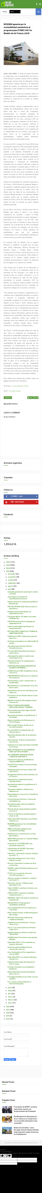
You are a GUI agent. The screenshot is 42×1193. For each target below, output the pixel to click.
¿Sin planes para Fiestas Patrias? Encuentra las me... (20, 647)
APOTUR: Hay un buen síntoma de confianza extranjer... (20, 918)
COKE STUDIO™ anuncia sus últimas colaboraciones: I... (21, 894)
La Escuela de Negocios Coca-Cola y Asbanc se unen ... (21, 859)
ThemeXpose (17, 1143)
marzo (10, 997)
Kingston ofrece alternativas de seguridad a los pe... (19, 612)
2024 (8, 568)
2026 (8, 562)
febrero (11, 1000)
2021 (8, 1010)
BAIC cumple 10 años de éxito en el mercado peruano (20, 726)
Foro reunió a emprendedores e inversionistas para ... (19, 983)
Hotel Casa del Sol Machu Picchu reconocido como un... (20, 948)
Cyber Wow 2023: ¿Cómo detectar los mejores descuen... (21, 943)
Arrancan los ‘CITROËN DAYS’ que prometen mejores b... (20, 844)
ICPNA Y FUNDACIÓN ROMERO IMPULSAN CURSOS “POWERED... (21, 706)
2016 (8, 1016)
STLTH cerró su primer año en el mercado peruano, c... (19, 874)
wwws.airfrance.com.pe (20, 386)
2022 (8, 1007)
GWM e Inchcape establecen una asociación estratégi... (19, 830)
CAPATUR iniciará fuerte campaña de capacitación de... (21, 622)
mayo (10, 990)
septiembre (12, 583)
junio (10, 987)
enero (10, 1003)
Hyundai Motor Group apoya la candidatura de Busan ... (19, 904)
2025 (8, 565)
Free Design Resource (30, 1143)
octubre (11, 580)
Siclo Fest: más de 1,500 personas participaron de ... (20, 884)
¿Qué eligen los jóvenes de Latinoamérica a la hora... (18, 598)
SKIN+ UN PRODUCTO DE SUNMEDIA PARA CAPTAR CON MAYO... (21, 751)
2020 (8, 1013)
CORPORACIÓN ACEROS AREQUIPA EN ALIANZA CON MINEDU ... (22, 667)
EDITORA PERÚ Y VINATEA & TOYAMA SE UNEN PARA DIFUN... (22, 632)
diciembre (12, 574)
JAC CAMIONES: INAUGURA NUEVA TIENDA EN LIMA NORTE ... (20, 756)
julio (10, 589)
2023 (8, 571)
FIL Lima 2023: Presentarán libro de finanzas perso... (21, 731)
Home (4, 12)
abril (10, 994)
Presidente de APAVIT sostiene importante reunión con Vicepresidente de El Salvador (25, 1109)
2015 (8, 1019)
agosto (11, 586)
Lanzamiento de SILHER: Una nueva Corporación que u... (21, 849)
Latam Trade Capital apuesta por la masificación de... (21, 627)
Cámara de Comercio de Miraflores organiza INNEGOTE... (21, 760)
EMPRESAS (8, 397)
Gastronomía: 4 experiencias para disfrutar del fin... (20, 780)
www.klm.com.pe (15, 391)
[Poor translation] (8, 1156)
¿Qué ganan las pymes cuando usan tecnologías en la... (21, 657)
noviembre (12, 577)
